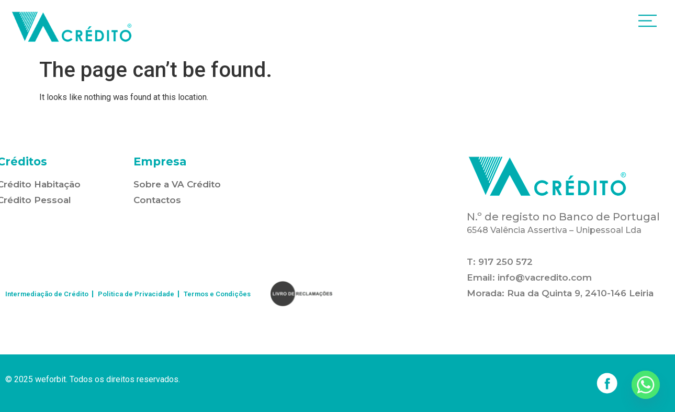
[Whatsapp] (646, 385)
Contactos (157, 200)
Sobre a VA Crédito (177, 184)
